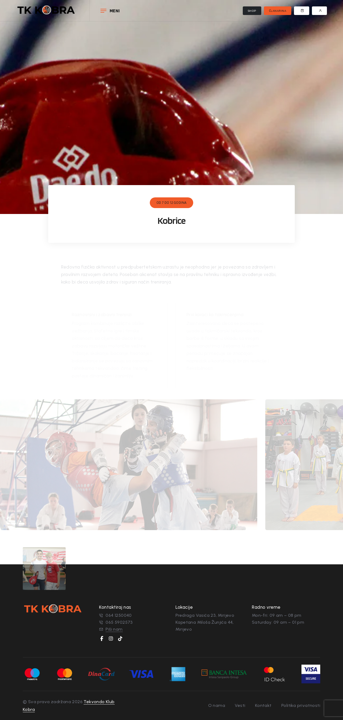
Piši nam (114, 629)
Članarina (277, 11)
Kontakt (263, 705)
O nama (216, 705)
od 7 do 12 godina (171, 203)
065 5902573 (119, 622)
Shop (252, 11)
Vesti (240, 705)
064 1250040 (119, 615)
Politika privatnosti (300, 705)
